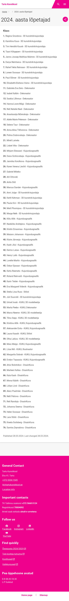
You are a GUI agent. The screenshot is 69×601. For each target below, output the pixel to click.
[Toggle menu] (64, 4)
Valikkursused (8, 564)
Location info (8, 489)
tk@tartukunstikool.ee (12, 485)
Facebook (6, 527)
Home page (26, 595)
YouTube (7, 534)
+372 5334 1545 (10, 480)
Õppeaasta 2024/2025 (12, 548)
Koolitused (7, 559)
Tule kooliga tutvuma (12, 554)
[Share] (65, 19)
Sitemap (44, 595)
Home (4, 12)
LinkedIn (30, 527)
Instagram (19, 527)
